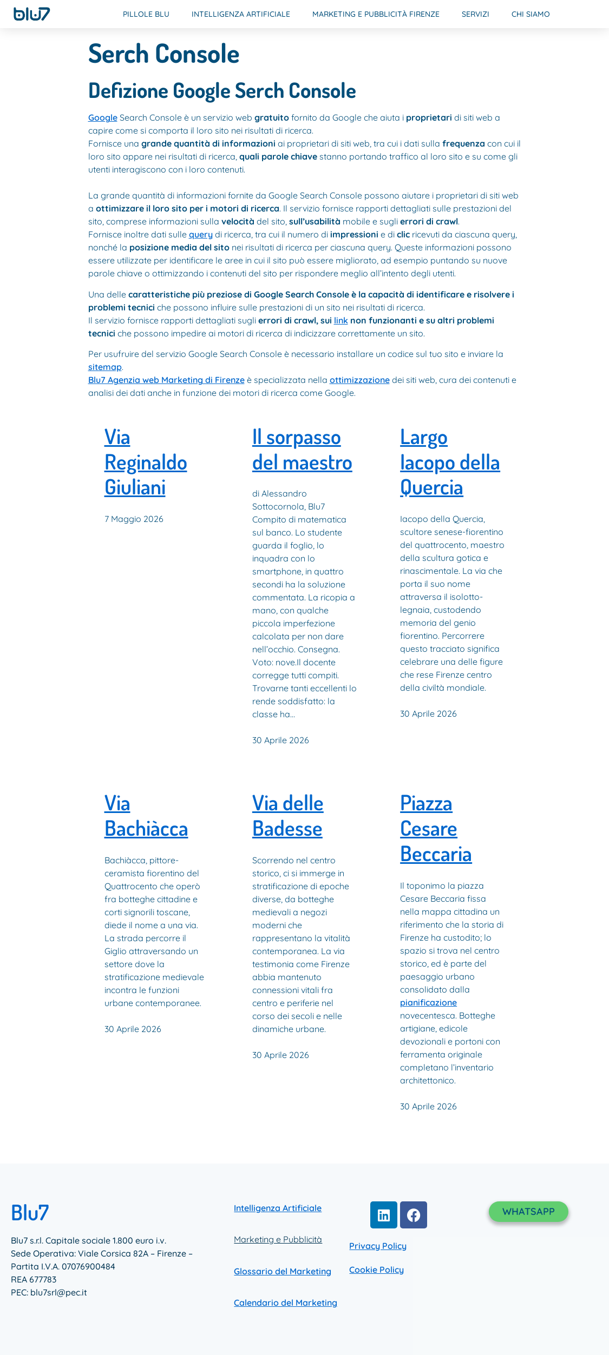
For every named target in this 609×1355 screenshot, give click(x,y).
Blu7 (30, 1211)
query (201, 234)
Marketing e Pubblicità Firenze (376, 14)
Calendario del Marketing (285, 1302)
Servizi (475, 14)
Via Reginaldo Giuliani (145, 462)
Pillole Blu (146, 14)
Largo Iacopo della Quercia (450, 462)
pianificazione (428, 1002)
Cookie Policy (376, 1269)
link (341, 320)
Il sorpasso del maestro (302, 449)
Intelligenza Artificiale (241, 14)
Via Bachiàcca (146, 815)
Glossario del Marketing (282, 1271)
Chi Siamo (531, 14)
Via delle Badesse (288, 815)
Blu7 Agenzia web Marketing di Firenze (166, 379)
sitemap (105, 366)
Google (102, 117)
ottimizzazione (360, 379)
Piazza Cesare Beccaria (436, 828)
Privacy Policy (378, 1245)
